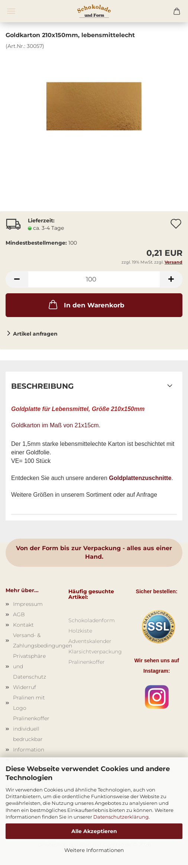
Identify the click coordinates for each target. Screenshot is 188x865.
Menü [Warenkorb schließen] (11, 11)
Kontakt (23, 624)
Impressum (28, 604)
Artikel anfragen (35, 333)
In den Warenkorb (85, 304)
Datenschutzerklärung (121, 817)
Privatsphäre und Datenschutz (29, 666)
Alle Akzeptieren (94, 831)
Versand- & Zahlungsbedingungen (35, 640)
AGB (19, 614)
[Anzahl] (94, 279)
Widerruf (24, 687)
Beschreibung (42, 386)
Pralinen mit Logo (29, 702)
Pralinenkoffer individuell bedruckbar (31, 728)
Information (28, 749)
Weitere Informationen (94, 850)
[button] (17, 279)
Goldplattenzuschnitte (140, 478)
